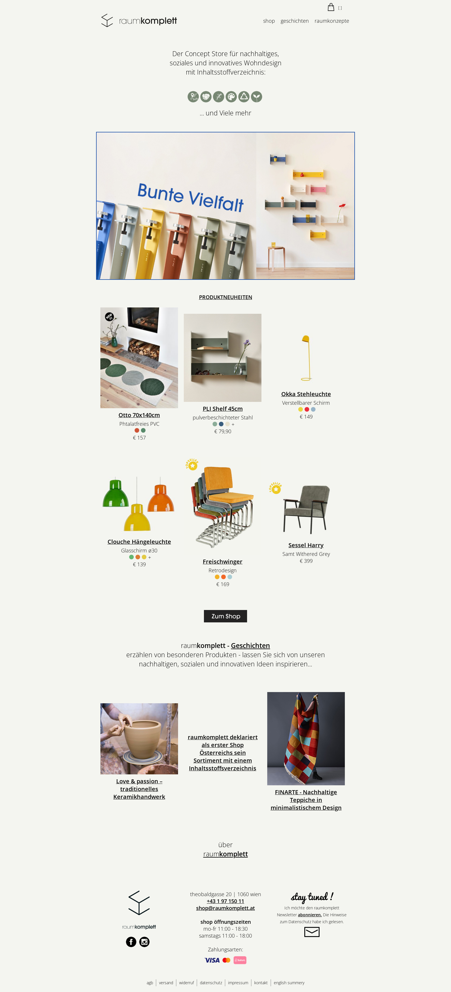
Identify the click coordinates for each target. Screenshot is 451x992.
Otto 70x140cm (139, 415)
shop (269, 20)
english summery (289, 982)
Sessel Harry (306, 545)
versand (166, 982)
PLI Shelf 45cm (223, 409)
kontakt (261, 982)
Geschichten (250, 645)
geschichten (295, 20)
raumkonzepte (332, 20)
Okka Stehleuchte (306, 394)
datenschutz (211, 982)
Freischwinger (222, 561)
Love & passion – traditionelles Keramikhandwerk (139, 789)
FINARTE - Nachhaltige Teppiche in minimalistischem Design (306, 800)
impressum (238, 982)
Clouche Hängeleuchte (139, 542)
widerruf (186, 982)
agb (150, 982)
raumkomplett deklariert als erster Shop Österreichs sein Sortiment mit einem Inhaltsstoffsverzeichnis (223, 752)
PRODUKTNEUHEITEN (225, 297)
